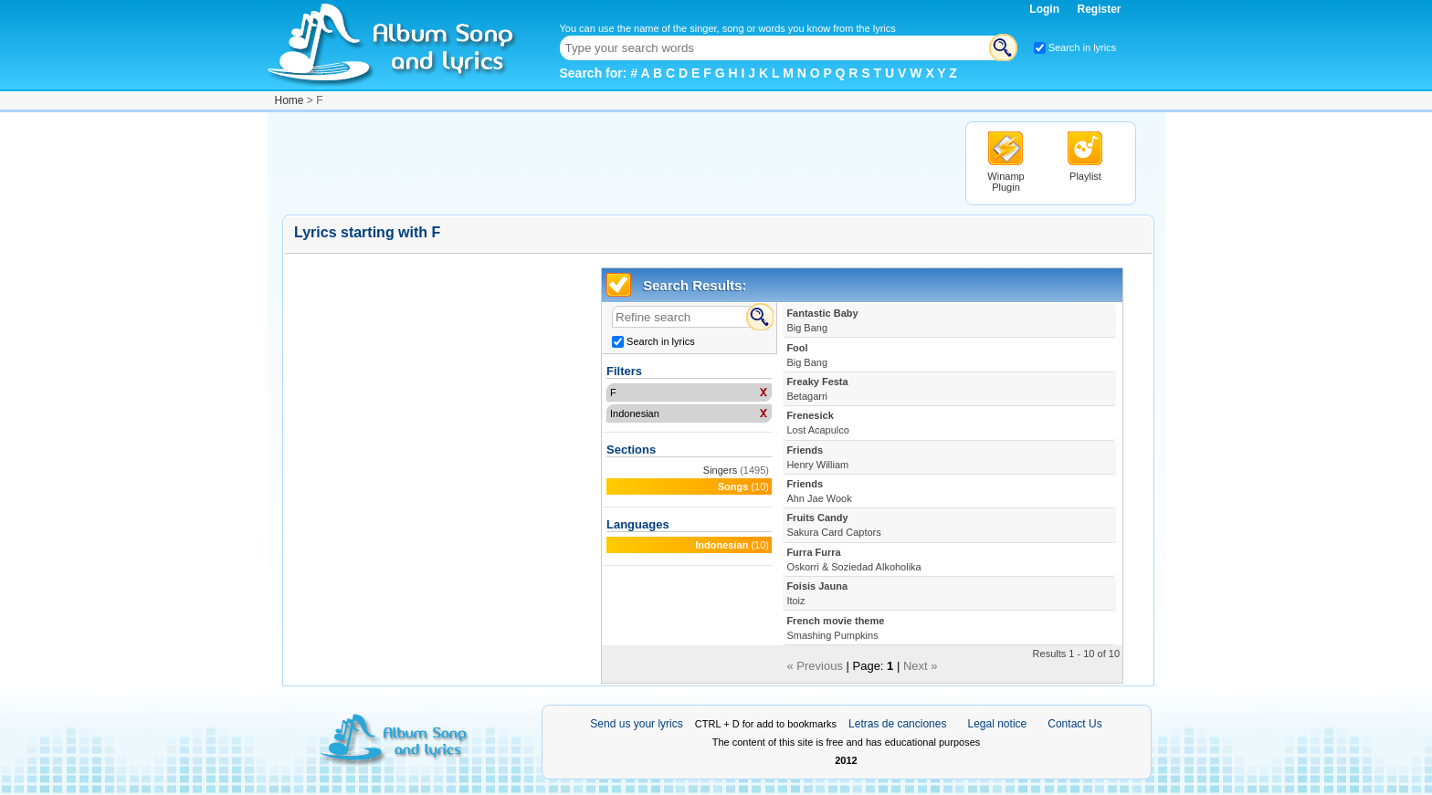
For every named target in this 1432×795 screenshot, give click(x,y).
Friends (817, 457)
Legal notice (997, 723)
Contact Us (1074, 723)
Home (289, 100)
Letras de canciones (897, 723)
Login (1045, 9)
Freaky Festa (817, 389)
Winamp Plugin (1005, 182)
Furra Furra (853, 559)
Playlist (1085, 176)
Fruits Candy (833, 525)
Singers (720, 470)
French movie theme (835, 628)
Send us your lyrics (636, 723)
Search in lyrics (1082, 47)
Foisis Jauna (817, 593)
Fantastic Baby (822, 320)
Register (1099, 9)
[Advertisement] (614, 162)
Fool (806, 355)
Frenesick (817, 422)
